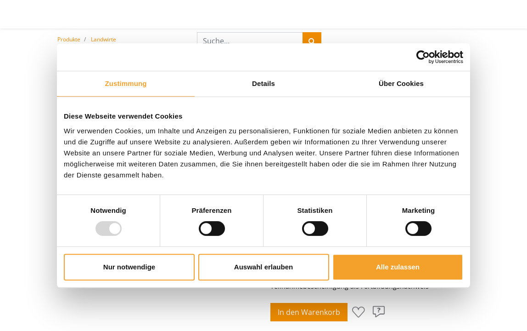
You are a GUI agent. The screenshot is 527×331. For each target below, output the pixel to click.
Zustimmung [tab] (126, 83)
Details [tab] (263, 83)
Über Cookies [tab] (401, 83)
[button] (358, 311)
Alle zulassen (398, 267)
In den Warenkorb (309, 312)
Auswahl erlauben (263, 267)
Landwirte (103, 39)
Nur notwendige (129, 267)
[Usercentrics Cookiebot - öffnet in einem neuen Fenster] (423, 57)
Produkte (68, 39)
